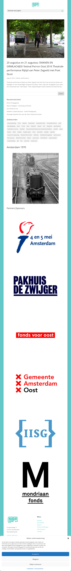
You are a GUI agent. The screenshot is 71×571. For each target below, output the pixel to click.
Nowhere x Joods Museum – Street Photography (21, 111)
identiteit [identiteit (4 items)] (22, 129)
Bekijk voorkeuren (35, 564)
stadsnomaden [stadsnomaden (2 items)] (53, 138)
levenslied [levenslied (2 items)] (39, 132)
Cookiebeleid (30, 568)
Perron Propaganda (13, 103)
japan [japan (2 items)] (61, 129)
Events (18, 78)
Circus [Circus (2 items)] (23, 126)
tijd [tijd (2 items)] (18, 141)
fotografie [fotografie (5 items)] (49, 126)
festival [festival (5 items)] (39, 126)
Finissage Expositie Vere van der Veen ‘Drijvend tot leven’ (24, 114)
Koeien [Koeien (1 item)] (9, 132)
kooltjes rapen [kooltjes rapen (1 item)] (27, 132)
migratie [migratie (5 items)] (52, 132)
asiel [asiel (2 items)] (60, 123)
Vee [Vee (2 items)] (21, 141)
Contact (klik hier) (12, 535)
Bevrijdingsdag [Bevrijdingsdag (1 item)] (11, 126)
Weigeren (36, 559)
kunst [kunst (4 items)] (34, 132)
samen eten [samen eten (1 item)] (36, 138)
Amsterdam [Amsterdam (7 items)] (31, 123)
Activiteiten (40, 523)
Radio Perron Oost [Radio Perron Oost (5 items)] (21, 138)
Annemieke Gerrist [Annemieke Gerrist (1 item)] (52, 123)
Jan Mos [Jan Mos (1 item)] (56, 129)
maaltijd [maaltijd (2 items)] (46, 132)
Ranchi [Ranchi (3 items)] (29, 138)
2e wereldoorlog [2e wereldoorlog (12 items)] (11, 123)
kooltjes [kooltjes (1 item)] (20, 132)
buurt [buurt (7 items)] (18, 126)
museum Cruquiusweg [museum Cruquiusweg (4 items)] (13, 135)
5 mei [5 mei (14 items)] (19, 123)
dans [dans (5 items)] (28, 126)
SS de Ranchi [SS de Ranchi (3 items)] (44, 138)
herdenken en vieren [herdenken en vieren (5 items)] (12, 129)
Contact (39, 531)
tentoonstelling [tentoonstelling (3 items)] (11, 141)
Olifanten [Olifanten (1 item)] (36, 135)
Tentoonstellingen (42, 527)
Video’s (39, 525)
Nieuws (39, 520)
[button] (68, 538)
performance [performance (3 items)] (57, 135)
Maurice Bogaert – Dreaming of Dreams (19, 106)
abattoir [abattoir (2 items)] (24, 123)
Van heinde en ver (12, 109)
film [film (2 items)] (44, 126)
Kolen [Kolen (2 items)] (14, 132)
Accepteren (35, 554)
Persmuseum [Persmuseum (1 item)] (10, 138)
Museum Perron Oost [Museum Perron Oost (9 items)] (26, 135)
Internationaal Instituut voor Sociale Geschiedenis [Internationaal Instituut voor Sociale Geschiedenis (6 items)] (39, 129)
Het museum (41, 529)
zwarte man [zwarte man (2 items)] (34, 141)
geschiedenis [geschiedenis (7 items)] (57, 126)
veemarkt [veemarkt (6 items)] (26, 141)
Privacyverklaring (38, 568)
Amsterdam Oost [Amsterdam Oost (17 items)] (40, 123)
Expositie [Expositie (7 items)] (33, 126)
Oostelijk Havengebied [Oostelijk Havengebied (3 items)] (46, 135)
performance (25, 78)
